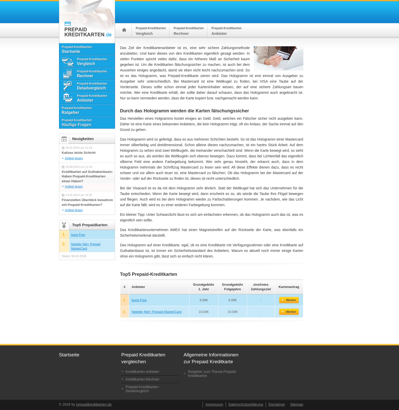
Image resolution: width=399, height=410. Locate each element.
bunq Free (139, 300)
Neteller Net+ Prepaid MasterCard (156, 312)
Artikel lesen (74, 158)
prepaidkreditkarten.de (93, 404)
